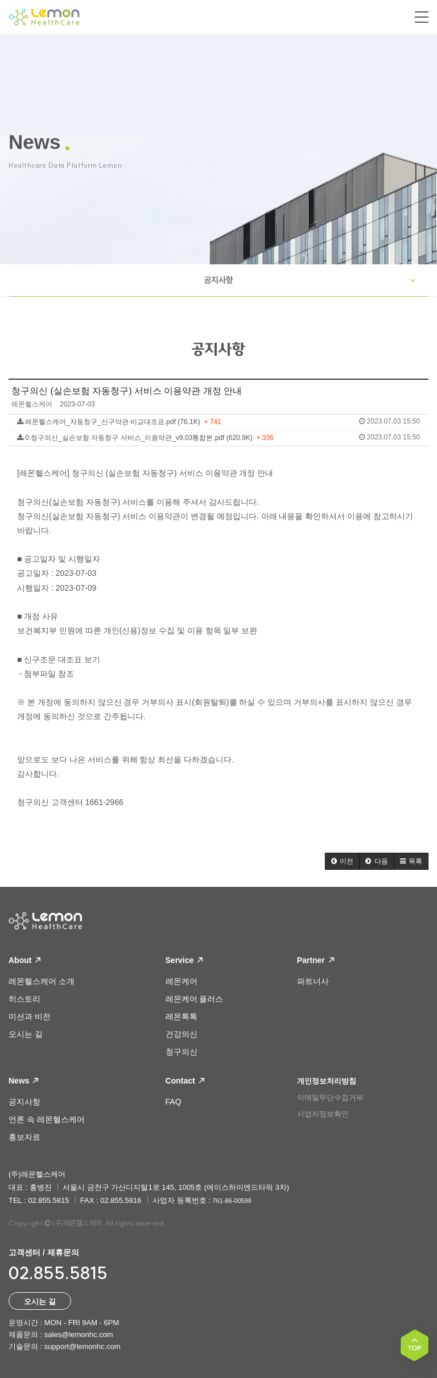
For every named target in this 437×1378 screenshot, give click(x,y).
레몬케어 (181, 981)
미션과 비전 (30, 1016)
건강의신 (181, 1034)
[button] (342, 861)
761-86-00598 (232, 1200)
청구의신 (181, 1051)
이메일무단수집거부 (330, 1097)
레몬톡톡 (181, 1016)
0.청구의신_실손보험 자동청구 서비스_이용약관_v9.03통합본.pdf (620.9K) (218, 437)
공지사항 (218, 280)
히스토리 (24, 998)
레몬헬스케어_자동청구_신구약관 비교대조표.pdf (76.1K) (218, 421)
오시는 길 (26, 1034)
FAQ (174, 1101)
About (24, 960)
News (23, 1080)
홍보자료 (24, 1137)
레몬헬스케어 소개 (42, 981)
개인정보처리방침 (326, 1081)
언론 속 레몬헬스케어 (47, 1119)
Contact (185, 1080)
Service (184, 960)
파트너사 (313, 981)
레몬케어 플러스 (195, 998)
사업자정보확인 (323, 1114)
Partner (315, 960)
